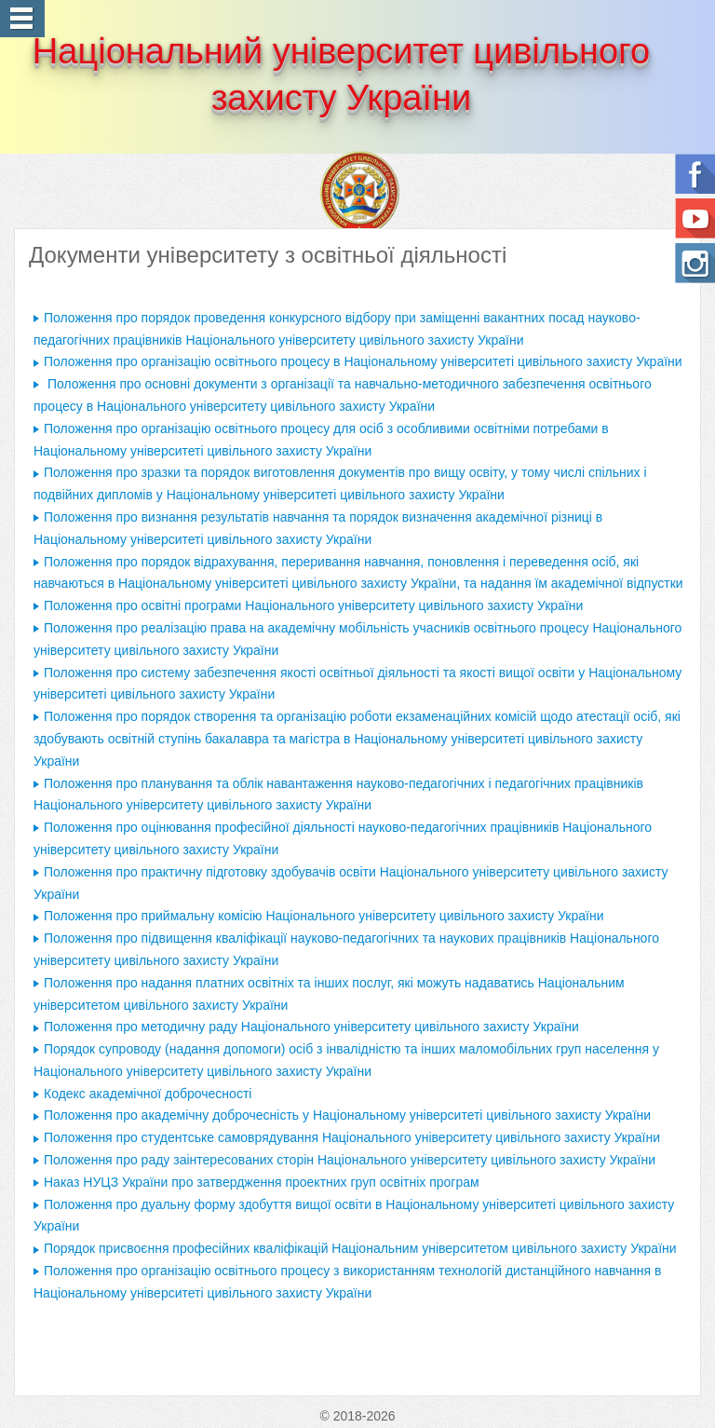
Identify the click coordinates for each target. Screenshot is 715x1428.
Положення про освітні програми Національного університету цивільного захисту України (315, 605)
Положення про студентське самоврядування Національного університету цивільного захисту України (352, 1137)
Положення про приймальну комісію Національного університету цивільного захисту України (324, 915)
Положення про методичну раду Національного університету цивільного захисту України (311, 1026)
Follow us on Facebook (695, 174)
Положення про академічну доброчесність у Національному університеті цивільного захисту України (347, 1115)
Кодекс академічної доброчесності (147, 1093)
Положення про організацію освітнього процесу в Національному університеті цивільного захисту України (363, 361)
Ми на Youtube (695, 218)
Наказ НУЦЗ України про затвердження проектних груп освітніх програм (261, 1182)
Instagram (695, 263)
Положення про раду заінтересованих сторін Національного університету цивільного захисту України (349, 1159)
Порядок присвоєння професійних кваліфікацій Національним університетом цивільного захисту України (360, 1248)
